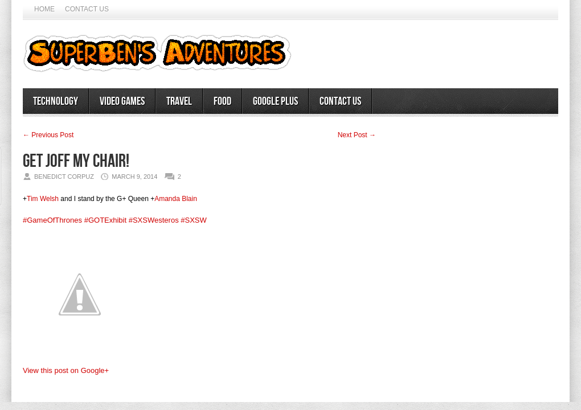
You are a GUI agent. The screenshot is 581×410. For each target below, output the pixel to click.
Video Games (122, 101)
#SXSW (194, 220)
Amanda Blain (175, 199)
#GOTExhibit (105, 220)
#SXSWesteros (154, 220)
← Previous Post (48, 135)
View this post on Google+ (66, 370)
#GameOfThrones (52, 220)
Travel (179, 101)
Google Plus (275, 101)
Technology (55, 101)
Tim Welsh (43, 199)
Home (44, 9)
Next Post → (357, 135)
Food (222, 101)
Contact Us (87, 9)
